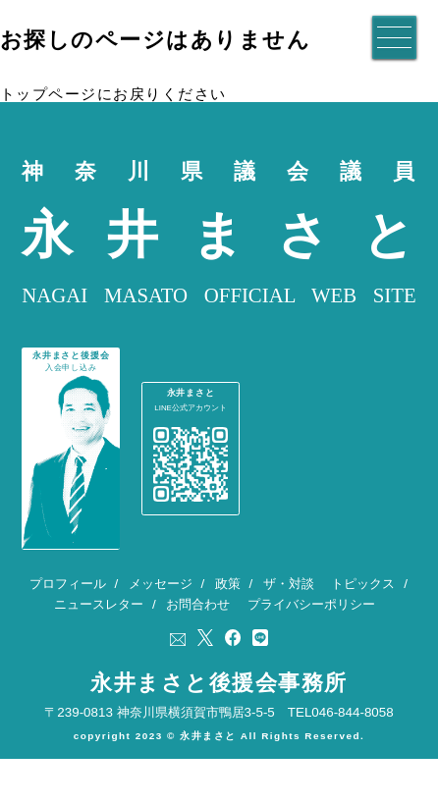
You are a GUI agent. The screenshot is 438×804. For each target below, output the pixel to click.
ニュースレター (98, 634)
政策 (228, 614)
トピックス (363, 614)
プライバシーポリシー (311, 634)
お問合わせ (198, 634)
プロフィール (67, 614)
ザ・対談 (288, 614)
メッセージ (160, 614)
